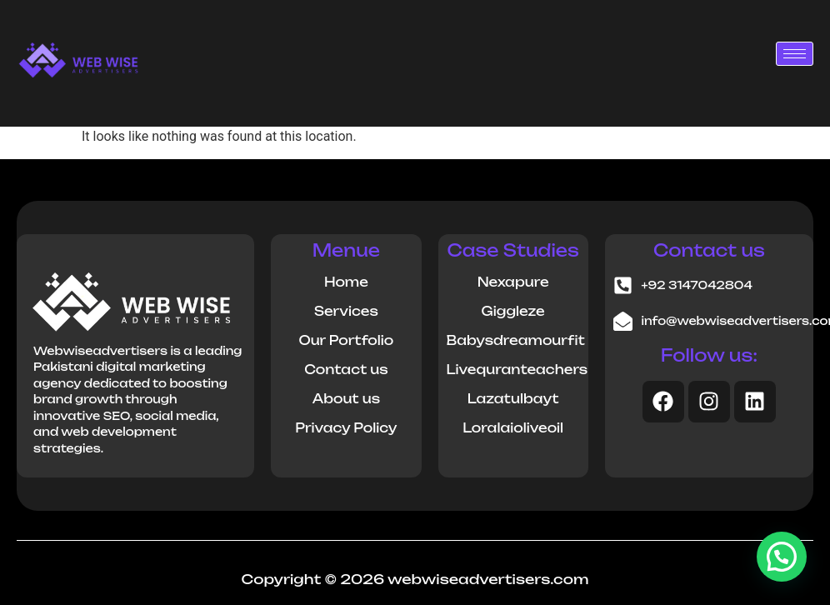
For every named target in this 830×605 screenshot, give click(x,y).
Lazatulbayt (513, 399)
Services (346, 311)
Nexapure (513, 282)
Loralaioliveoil (512, 428)
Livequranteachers (517, 370)
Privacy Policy (346, 428)
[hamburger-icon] (794, 54)
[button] (782, 557)
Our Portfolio (345, 340)
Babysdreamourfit (516, 340)
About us (346, 399)
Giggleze (512, 311)
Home (346, 282)
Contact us (346, 370)
